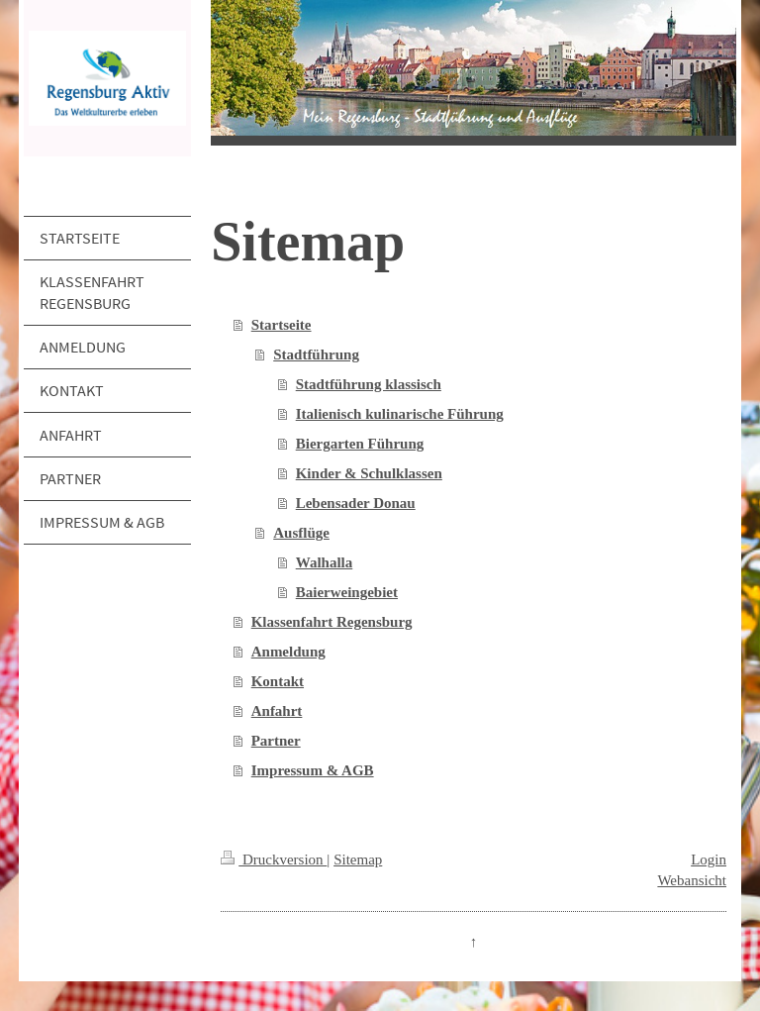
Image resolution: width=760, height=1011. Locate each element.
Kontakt (277, 681)
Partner (276, 741)
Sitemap (357, 859)
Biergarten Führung (360, 444)
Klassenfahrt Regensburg (332, 622)
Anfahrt (277, 711)
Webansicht (691, 880)
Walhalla (324, 562)
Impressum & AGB (312, 770)
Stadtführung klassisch (368, 384)
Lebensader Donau (356, 503)
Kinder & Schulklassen (369, 473)
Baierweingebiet (347, 592)
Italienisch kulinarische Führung (400, 414)
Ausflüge (301, 533)
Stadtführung (316, 354)
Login (708, 859)
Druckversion (274, 859)
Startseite (281, 325)
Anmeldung (288, 651)
